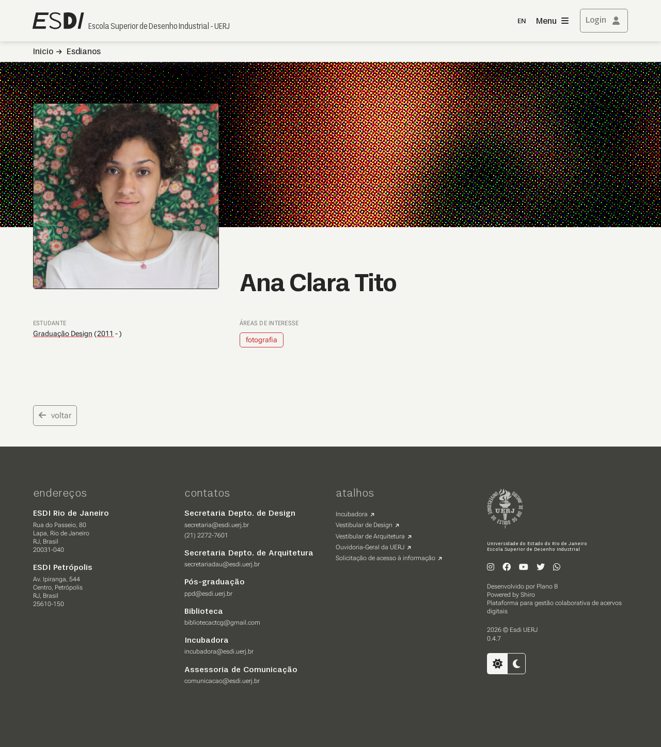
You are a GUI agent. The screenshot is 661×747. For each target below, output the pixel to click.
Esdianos (84, 52)
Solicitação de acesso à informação (385, 558)
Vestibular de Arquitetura (370, 536)
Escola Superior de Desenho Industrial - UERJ (159, 27)
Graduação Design (62, 333)
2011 (105, 334)
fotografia (261, 340)
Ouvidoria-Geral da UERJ (370, 547)
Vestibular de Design (364, 525)
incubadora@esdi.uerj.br (219, 651)
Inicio (43, 52)
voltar (55, 415)
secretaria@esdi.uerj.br (216, 525)
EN (521, 21)
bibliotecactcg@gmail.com (222, 622)
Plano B (547, 586)
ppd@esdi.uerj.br (208, 593)
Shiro (528, 594)
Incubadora (352, 514)
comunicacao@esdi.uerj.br (222, 681)
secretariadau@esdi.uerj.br (222, 564)
